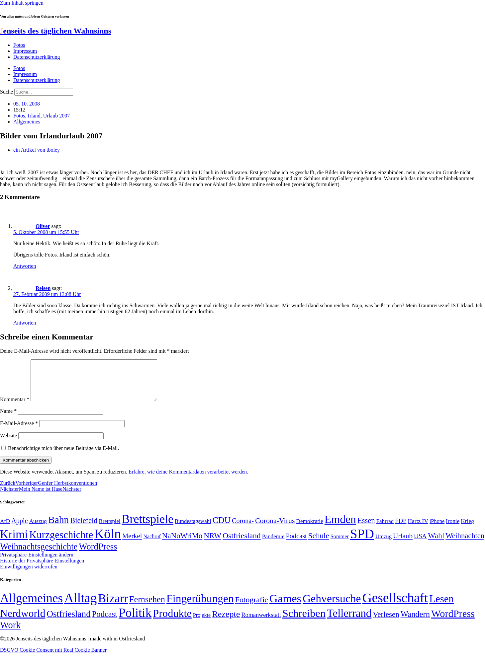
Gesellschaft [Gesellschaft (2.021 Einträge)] (395, 605)
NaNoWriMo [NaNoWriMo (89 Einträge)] (182, 544)
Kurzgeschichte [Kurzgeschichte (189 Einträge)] (61, 543)
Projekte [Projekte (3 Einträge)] (202, 623)
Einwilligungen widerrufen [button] (28, 574)
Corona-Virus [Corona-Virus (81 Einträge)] (275, 528)
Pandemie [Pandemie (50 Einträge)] (273, 544)
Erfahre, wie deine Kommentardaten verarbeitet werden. (188, 479)
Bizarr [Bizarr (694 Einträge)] (113, 606)
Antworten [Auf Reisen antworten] (24, 323)
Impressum (25, 51)
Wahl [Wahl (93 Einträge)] (436, 543)
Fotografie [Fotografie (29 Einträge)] (251, 607)
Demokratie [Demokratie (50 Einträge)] (309, 529)
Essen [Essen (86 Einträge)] (366, 528)
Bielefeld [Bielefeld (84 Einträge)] (83, 528)
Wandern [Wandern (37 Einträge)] (415, 622)
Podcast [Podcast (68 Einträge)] (296, 544)
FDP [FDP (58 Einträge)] (400, 528)
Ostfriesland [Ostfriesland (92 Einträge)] (242, 543)
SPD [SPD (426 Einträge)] (362, 542)
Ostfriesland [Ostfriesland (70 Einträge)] (68, 622)
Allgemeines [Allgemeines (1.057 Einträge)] (31, 606)
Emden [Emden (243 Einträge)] (340, 527)
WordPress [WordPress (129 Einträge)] (98, 554)
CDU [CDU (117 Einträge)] (222, 528)
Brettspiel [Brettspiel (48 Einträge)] (110, 529)
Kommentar (14, 407)
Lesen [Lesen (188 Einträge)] (441, 607)
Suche (6, 92)
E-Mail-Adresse (19, 431)
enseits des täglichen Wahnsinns (55, 31)
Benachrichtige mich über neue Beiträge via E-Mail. (63, 456)
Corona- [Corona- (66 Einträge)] (243, 528)
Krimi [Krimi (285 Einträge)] (14, 542)
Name (8, 419)
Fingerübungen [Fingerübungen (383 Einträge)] (200, 606)
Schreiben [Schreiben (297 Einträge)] (304, 621)
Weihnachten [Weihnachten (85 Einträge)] (464, 544)
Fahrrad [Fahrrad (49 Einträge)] (385, 529)
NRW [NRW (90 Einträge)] (212, 543)
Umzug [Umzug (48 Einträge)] (383, 544)
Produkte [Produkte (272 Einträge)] (172, 621)
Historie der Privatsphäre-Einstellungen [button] (42, 568)
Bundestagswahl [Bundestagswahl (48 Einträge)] (193, 529)
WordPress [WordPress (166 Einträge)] (453, 621)
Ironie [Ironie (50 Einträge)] (452, 529)
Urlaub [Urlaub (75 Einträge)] (403, 544)
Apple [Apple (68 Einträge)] (19, 528)
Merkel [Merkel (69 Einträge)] (132, 544)
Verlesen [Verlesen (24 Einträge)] (386, 622)
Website (8, 443)
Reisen (43, 288)
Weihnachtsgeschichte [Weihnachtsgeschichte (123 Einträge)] (38, 554)
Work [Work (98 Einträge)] (10, 633)
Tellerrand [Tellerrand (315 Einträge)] (349, 621)
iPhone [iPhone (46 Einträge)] (437, 529)
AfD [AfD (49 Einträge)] (5, 529)
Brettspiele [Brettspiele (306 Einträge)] (148, 527)
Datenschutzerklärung (36, 57)
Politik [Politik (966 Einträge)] (135, 620)
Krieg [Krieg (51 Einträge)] (467, 529)
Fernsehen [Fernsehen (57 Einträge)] (147, 607)
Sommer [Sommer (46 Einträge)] (340, 545)
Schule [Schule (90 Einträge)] (318, 543)
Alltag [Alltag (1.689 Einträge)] (80, 606)
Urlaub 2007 (56, 115)
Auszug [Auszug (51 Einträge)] (38, 529)
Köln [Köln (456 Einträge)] (107, 541)
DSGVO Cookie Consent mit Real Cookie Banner (53, 658)
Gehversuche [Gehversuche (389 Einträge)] (332, 606)
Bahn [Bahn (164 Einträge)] (58, 527)
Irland (34, 115)
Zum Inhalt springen (22, 3)
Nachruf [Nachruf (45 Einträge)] (151, 544)
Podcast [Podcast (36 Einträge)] (104, 622)
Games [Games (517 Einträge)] (285, 606)
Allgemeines (26, 121)
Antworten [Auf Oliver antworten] (24, 266)
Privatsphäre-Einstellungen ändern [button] (36, 562)
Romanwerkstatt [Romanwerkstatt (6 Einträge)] (261, 623)
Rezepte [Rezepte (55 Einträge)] (226, 622)
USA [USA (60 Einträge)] (420, 544)
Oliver (43, 226)
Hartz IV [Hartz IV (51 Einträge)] (418, 529)
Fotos (19, 45)
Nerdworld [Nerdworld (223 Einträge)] (22, 621)
